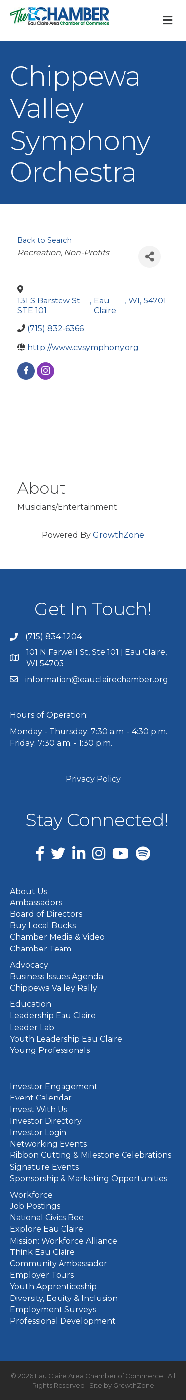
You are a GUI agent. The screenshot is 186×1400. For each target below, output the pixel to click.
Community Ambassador (58, 1263)
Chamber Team (40, 948)
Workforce (31, 1195)
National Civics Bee (47, 1217)
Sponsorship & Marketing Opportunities (88, 1178)
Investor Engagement (54, 1086)
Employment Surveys (53, 1309)
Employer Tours (42, 1275)
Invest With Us (38, 1109)
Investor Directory (46, 1121)
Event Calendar (41, 1097)
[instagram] (45, 371)
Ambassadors (36, 902)
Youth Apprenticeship (53, 1286)
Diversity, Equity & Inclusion (64, 1298)
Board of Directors (46, 914)
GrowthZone (118, 535)
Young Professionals (50, 1050)
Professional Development (63, 1321)
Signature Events (44, 1167)
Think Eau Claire (42, 1252)
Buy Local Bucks (43, 925)
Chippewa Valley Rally (53, 988)
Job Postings (35, 1206)
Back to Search (44, 240)
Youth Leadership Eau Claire (66, 1039)
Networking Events (48, 1144)
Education (30, 1004)
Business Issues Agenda (56, 976)
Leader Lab (32, 1027)
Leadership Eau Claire (53, 1015)
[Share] (149, 257)
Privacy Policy (93, 779)
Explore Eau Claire (46, 1229)
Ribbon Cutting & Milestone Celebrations (90, 1155)
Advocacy (29, 965)
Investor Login (38, 1132)
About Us (28, 891)
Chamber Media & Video (57, 937)
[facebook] (26, 371)
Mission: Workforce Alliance (63, 1241)
